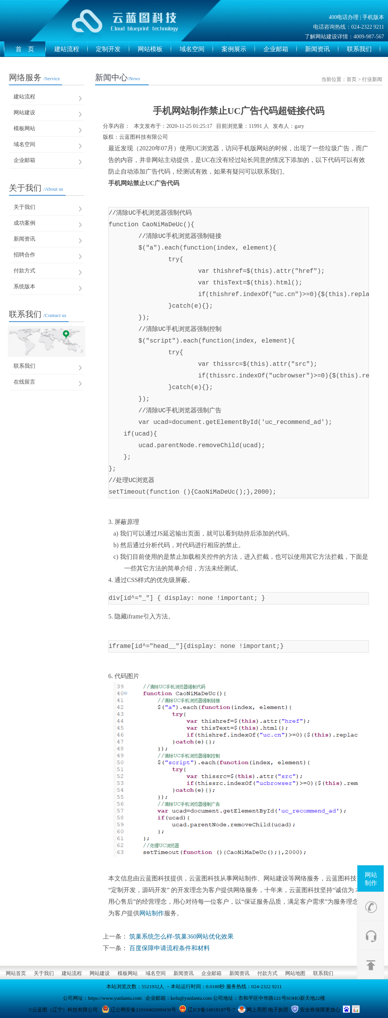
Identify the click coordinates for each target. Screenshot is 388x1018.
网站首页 (16, 973)
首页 (351, 79)
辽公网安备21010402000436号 (143, 1010)
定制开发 (112, 49)
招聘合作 (24, 255)
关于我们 (36, 188)
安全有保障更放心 (320, 1010)
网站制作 (371, 879)
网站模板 (154, 49)
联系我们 (363, 49)
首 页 (31, 49)
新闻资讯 (321, 49)
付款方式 (24, 271)
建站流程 (71, 49)
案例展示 (238, 49)
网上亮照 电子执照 (267, 1010)
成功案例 (24, 223)
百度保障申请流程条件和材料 (169, 948)
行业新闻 (372, 79)
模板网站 (24, 128)
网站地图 (295, 973)
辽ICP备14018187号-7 (211, 1010)
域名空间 (196, 49)
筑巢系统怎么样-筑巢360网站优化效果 (181, 936)
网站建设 (24, 112)
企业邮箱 (280, 49)
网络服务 (34, 77)
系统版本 (24, 286)
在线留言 (24, 382)
